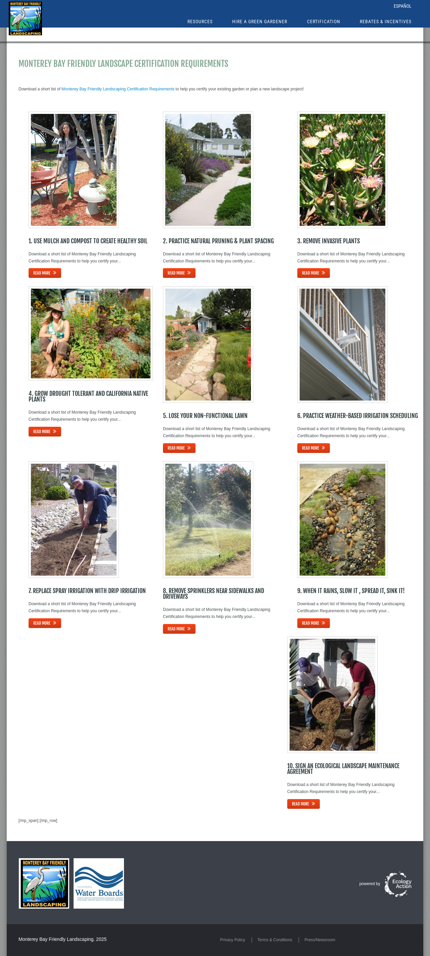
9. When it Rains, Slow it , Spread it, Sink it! (351, 590)
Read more (41, 273)
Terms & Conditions (274, 940)
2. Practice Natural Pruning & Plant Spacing (218, 241)
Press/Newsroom (319, 940)
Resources (200, 21)
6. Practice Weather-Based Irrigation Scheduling (357, 415)
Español (403, 6)
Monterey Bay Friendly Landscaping (55, 939)
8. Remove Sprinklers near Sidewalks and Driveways (213, 593)
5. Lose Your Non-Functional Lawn (205, 415)
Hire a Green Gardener (259, 21)
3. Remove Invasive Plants (328, 241)
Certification (323, 21)
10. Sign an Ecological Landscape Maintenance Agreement (343, 768)
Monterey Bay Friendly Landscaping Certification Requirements (117, 89)
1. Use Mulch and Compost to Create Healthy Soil (88, 241)
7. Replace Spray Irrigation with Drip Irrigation (87, 590)
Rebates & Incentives (386, 21)
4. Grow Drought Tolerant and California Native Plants (88, 396)
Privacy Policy (232, 940)
